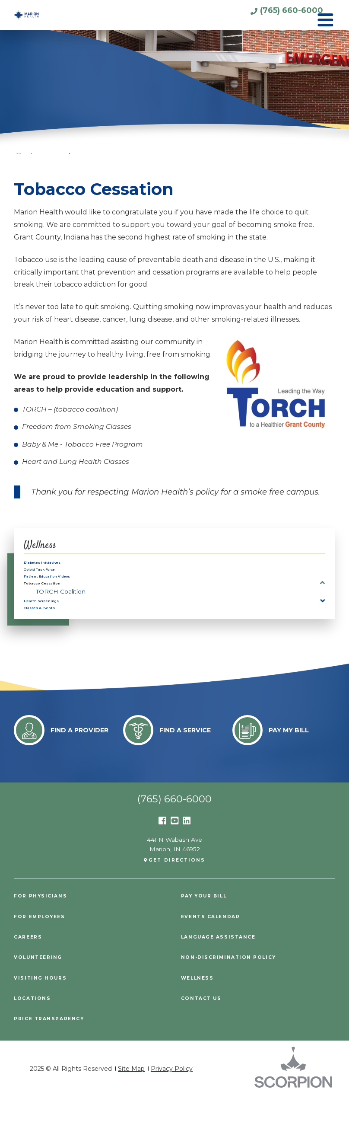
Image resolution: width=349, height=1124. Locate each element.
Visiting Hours (43, 1005)
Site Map (131, 1096)
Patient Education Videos (63, 586)
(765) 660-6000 (269, 14)
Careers (29, 964)
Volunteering (41, 984)
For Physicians (43, 923)
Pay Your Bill (207, 923)
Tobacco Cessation (55, 597)
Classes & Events (50, 631)
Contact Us (203, 1025)
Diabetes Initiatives (53, 564)
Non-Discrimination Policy (234, 984)
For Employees (43, 943)
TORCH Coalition (61, 608)
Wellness (45, 545)
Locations (34, 1025)
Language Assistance (223, 964)
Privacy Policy (172, 1096)
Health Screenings (52, 619)
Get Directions (177, 887)
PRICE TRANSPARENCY (53, 1046)
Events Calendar (214, 943)
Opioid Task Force (52, 575)
